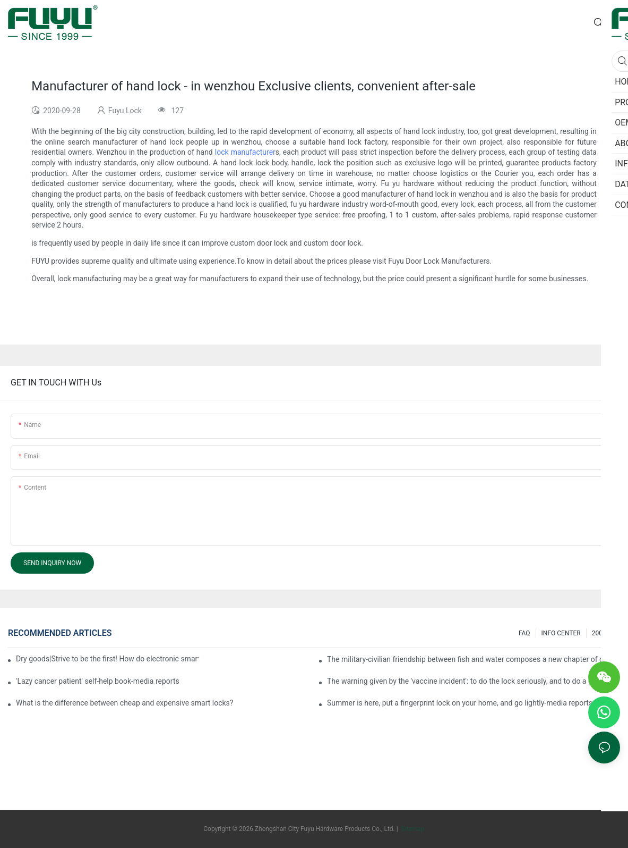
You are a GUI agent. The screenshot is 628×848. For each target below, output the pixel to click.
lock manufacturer (245, 152)
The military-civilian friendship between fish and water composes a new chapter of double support (473, 659)
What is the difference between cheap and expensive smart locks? (124, 703)
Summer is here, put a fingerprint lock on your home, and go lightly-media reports (459, 703)
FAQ (524, 633)
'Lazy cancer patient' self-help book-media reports (97, 681)
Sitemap (412, 829)
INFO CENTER (561, 633)
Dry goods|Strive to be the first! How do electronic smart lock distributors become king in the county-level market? (107, 658)
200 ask (603, 633)
